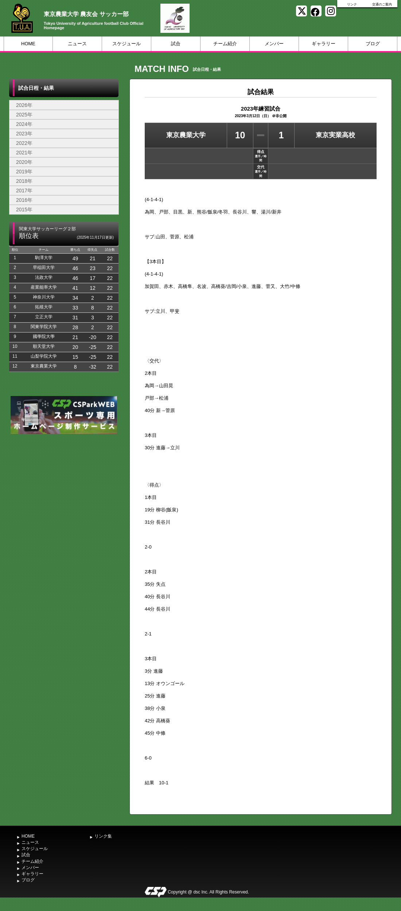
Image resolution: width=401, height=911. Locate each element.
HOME (28, 43)
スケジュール (126, 43)
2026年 (24, 105)
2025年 (24, 115)
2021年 (24, 152)
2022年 (24, 143)
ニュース (77, 43)
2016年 (24, 200)
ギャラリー (323, 43)
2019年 (24, 171)
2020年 (24, 162)
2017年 (24, 190)
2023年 (24, 134)
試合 (175, 43)
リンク (352, 4)
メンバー (274, 43)
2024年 (24, 124)
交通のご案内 (382, 4)
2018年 (24, 181)
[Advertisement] (68, 513)
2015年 (24, 209)
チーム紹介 (225, 43)
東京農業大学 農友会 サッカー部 (86, 14)
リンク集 (103, 836)
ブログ (373, 43)
